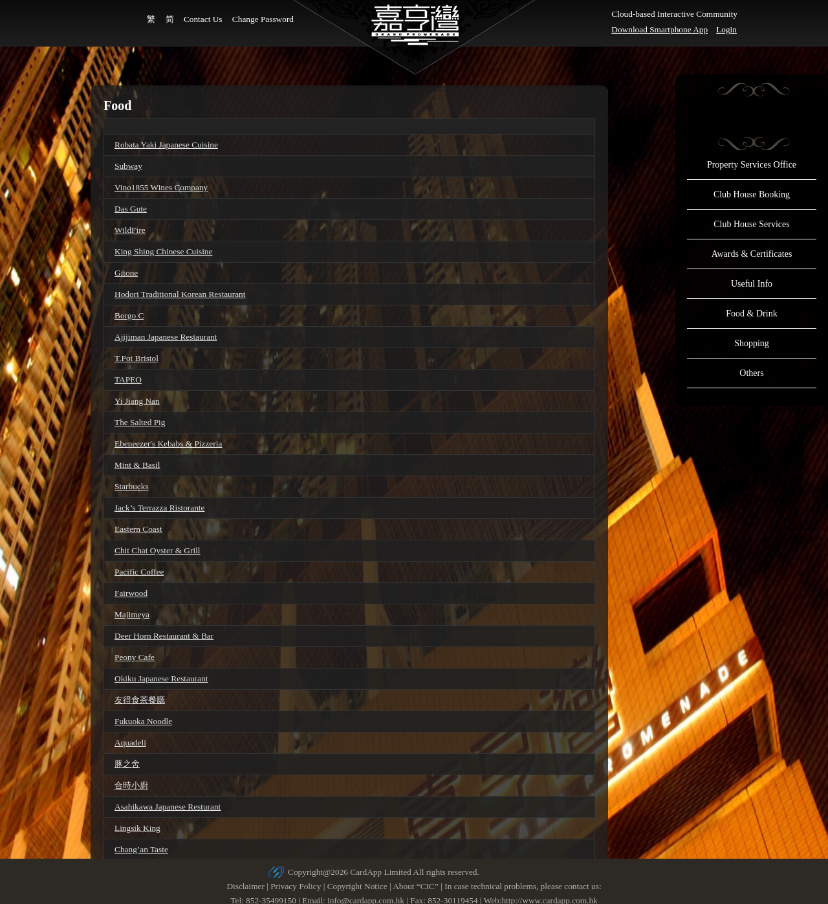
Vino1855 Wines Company (161, 187)
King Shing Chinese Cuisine (163, 251)
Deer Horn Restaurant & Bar (163, 636)
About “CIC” (416, 886)
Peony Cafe (134, 657)
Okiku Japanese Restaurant (161, 678)
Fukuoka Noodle (143, 721)
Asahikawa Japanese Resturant (167, 806)
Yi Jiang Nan (137, 401)
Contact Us (203, 19)
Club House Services (751, 224)
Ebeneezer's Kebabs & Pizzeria (168, 443)
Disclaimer (245, 886)
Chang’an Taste (141, 849)
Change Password (263, 19)
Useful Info (751, 284)
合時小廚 (131, 785)
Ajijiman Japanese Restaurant (165, 337)
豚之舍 (127, 764)
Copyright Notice (357, 886)
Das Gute (130, 209)
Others (751, 373)
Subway (128, 166)
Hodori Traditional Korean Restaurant (179, 294)
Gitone (126, 273)
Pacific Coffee (139, 572)
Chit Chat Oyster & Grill (157, 550)
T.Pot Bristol (136, 358)
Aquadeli (130, 742)
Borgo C (129, 315)
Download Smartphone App (659, 29)
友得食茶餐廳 (139, 700)
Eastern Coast (138, 529)
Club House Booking (752, 194)
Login (726, 29)
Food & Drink (751, 313)
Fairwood (130, 593)
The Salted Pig (139, 422)
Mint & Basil (137, 465)
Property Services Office (751, 165)
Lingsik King (137, 828)
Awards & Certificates (752, 254)
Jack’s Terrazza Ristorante (159, 508)
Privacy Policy (295, 886)
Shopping (751, 343)
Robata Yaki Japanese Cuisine (166, 144)
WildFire (130, 230)
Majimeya (131, 614)
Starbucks (131, 486)
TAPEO (128, 379)
